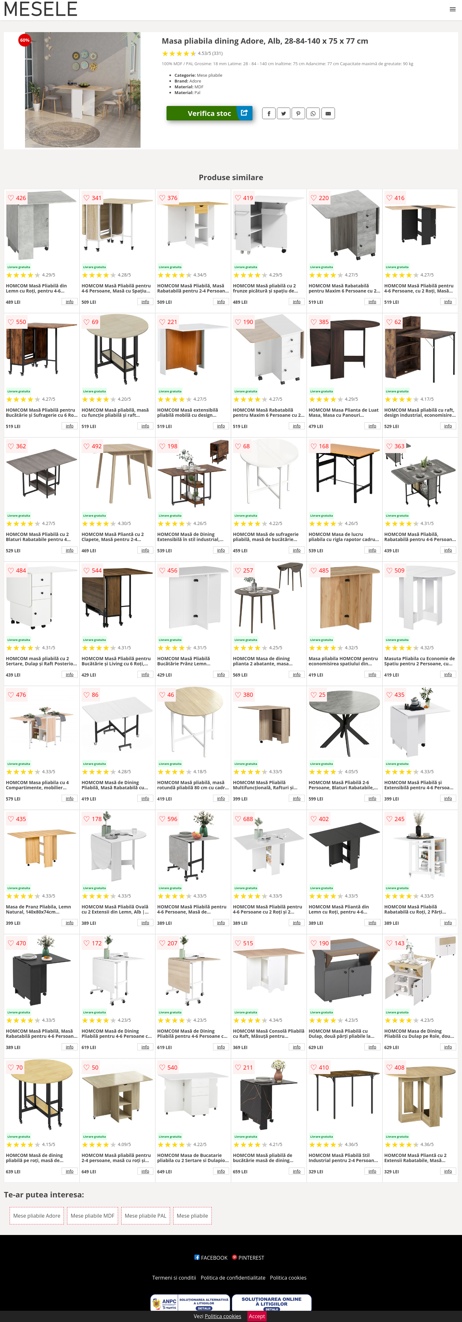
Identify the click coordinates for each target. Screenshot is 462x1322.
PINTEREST (248, 1257)
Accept (257, 1316)
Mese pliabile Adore (36, 1215)
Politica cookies (288, 1277)
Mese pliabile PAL (146, 1215)
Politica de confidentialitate (233, 1277)
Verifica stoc (220, 113)
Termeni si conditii (174, 1277)
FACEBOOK (210, 1257)
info (69, 301)
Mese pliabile (192, 1215)
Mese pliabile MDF (92, 1215)
